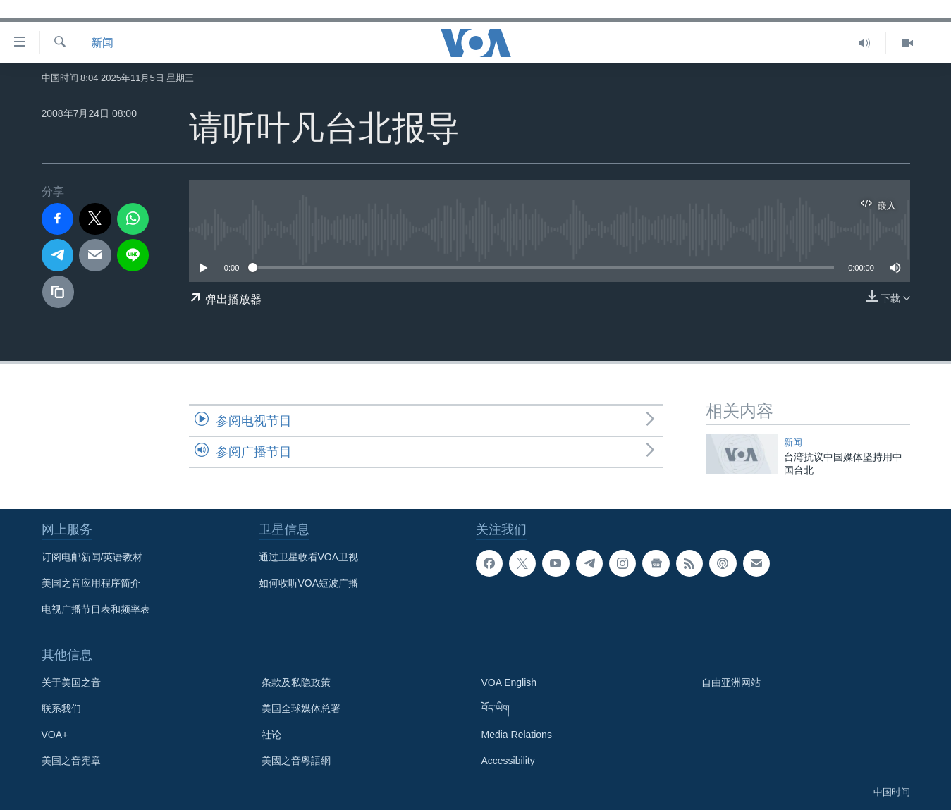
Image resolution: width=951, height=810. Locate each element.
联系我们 (61, 708)
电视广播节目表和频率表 (96, 609)
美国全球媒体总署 (301, 708)
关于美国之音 (71, 682)
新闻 (102, 43)
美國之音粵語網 (296, 760)
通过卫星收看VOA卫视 (309, 557)
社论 (271, 734)
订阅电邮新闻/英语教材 (92, 557)
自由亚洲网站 (731, 682)
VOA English (509, 682)
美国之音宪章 (71, 760)
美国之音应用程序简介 (91, 583)
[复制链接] (58, 292)
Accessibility (508, 760)
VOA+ (55, 734)
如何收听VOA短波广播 (309, 583)
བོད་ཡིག (495, 708)
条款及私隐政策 (296, 682)
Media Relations (516, 734)
